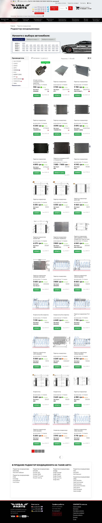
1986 (45, 50)
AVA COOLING (16, 61)
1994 (38, 49)
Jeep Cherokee (77, 480)
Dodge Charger (57, 476)
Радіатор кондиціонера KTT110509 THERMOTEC (60, 237)
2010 (23, 45)
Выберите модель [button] (48, 39)
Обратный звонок (39, 13)
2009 (57, 47)
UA (14, 1)
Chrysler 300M (37, 474)
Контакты (83, 3)
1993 (34, 49)
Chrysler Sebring (37, 478)
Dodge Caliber (57, 474)
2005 (42, 47)
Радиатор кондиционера (81, 81)
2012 (31, 45)
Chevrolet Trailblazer (18, 472)
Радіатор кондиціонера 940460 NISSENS (80, 353)
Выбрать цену (59, 172)
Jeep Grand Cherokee (79, 486)
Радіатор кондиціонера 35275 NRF (80, 199)
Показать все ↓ (16, 85)
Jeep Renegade (77, 489)
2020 (23, 43)
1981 (27, 50)
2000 (23, 47)
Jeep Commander (78, 482)
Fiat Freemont (77, 474)
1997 (49, 49)
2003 (34, 47)
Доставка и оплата (60, 3)
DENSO (14, 65)
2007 (49, 47)
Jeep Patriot (76, 487)
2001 (27, 47)
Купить (37, 95)
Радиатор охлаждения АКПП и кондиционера (61, 159)
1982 (31, 50)
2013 (34, 45)
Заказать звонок (57, 513)
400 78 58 (38, 9)
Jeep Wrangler (77, 491)
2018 (53, 45)
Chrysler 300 (36, 472)
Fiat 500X (76, 472)
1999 (57, 49)
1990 (23, 49)
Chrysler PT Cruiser (38, 476)
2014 (38, 45)
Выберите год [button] (19, 39)
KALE (14, 72)
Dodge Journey (57, 478)
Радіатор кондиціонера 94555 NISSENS (80, 430)
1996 (45, 49)
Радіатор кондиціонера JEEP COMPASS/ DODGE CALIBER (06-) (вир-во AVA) (81, 238)
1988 (53, 50)
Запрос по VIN (56, 514)
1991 (27, 49)
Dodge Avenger (57, 472)
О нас (74, 519)
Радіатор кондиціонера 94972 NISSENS (39, 353)
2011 (27, 45)
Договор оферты (77, 515)
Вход (89, 3)
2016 (45, 45)
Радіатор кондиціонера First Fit (81, 314)
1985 (42, 50)
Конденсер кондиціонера (60, 430)
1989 (57, 50)
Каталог (75, 517)
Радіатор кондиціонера (60, 81)
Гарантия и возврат (73, 3)
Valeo (15, 83)
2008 (53, 47)
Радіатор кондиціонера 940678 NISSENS (80, 276)
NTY (14, 76)
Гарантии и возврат (78, 513)
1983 (34, 50)
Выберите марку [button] (33, 39)
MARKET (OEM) (17, 74)
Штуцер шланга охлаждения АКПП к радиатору (38, 81)
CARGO (15, 63)
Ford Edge (15, 478)
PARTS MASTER (17, 79)
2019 (57, 45)
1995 (42, 49)
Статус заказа (77, 506)
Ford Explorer (16, 480)
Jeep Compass (77, 484)
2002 (31, 47)
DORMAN (17, 70)
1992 (31, 49)
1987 (49, 50)
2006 (45, 47)
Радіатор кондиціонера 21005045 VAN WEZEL (39, 276)
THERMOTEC (17, 81)
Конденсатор (36, 392)
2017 (49, 45)
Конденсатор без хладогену (41, 315)
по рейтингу (44, 58)
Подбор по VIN (54, 8)
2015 (42, 45)
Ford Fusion (16, 482)
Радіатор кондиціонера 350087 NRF (39, 237)
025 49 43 (38, 11)
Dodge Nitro (56, 479)
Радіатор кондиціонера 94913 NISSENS (39, 430)
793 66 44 (38, 7)
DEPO (14, 68)
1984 (38, 50)
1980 (23, 50)
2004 (38, 47)
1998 (53, 49)
